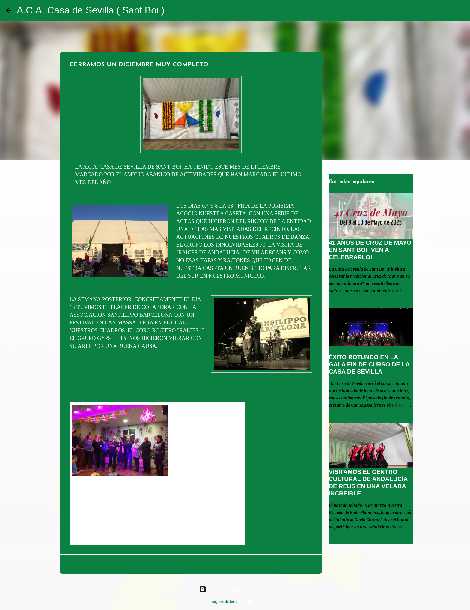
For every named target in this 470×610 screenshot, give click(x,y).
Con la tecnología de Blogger (235, 589)
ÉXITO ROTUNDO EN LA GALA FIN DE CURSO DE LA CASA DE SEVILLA (369, 364)
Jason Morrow (249, 602)
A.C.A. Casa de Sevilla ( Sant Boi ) (91, 10)
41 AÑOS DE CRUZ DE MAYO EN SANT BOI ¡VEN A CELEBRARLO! (370, 249)
